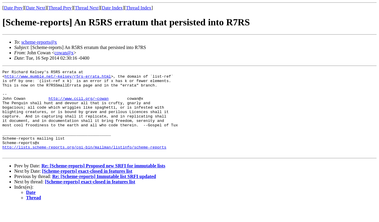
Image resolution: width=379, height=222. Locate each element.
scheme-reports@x (39, 42)
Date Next (35, 7)
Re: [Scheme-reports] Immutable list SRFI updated (104, 193)
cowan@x (64, 52)
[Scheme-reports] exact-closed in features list (87, 187)
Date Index (112, 7)
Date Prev (13, 7)
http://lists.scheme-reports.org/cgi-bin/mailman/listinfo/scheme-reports (84, 163)
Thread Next (87, 7)
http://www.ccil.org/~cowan (79, 104)
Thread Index (138, 7)
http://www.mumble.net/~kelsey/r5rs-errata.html (58, 78)
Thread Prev (60, 7)
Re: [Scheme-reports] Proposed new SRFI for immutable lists (103, 182)
